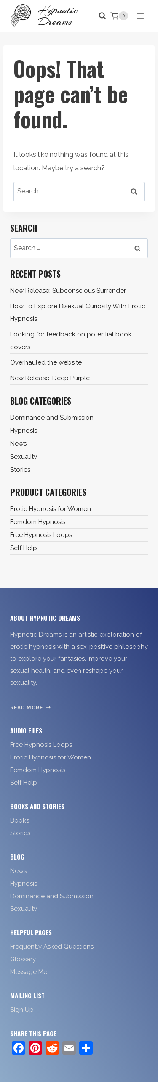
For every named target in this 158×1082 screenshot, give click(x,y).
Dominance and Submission (52, 417)
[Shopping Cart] (119, 16)
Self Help (23, 548)
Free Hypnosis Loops (41, 535)
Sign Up (22, 1009)
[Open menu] (140, 15)
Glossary (23, 959)
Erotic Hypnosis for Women (50, 509)
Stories (20, 470)
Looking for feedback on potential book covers (70, 341)
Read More (30, 708)
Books (19, 820)
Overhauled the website (46, 362)
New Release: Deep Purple (50, 378)
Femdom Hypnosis (37, 522)
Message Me (28, 972)
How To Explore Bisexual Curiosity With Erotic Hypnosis (77, 312)
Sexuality (23, 456)
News (18, 443)
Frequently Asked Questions (52, 946)
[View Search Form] (98, 16)
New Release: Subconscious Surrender (68, 290)
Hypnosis (23, 430)
